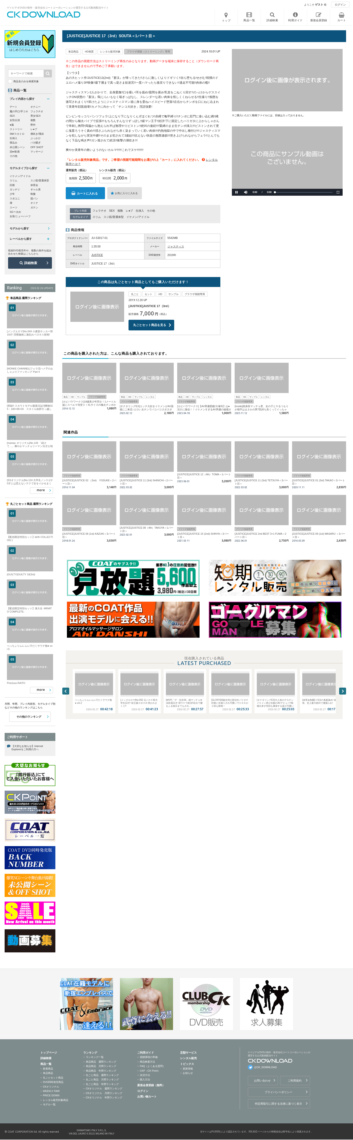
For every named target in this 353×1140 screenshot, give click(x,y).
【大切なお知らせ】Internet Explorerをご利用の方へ (27, 748)
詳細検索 (30, 263)
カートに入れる (87, 193)
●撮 (12, 124)
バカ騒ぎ (35, 142)
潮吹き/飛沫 (37, 133)
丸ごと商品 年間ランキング (102, 1084)
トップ (226, 20)
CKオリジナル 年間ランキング (104, 1097)
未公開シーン (17, 147)
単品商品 (48, 1073)
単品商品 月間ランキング (101, 1066)
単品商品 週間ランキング (101, 1061)
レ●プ (129, 210)
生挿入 (140, 210)
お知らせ (188, 1073)
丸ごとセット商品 (53, 1077)
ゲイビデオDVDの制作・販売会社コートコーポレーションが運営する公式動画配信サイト (58, 7)
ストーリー (16, 129)
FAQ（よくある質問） (152, 1066)
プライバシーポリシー (278, 1092)
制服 (33, 193)
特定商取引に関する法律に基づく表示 (278, 1103)
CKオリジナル (51, 1086)
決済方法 (145, 1075)
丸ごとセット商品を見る (149, 325)
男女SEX (35, 115)
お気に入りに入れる (126, 193)
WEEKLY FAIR (51, 1091)
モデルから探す (19, 228)
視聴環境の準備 (149, 1057)
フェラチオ (99, 210)
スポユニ (15, 198)
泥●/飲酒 (15, 151)
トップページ (48, 1052)
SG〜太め (15, 211)
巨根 (12, 185)
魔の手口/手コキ (19, 111)
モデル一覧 (49, 1104)
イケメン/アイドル (137, 217)
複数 (120, 210)
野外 (33, 124)
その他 (151, 210)
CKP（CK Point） (150, 1070)
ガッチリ (15, 189)
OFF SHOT (36, 147)
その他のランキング (28, 716)
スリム (97, 217)
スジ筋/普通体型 (114, 217)
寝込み (13, 142)
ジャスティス (176, 246)
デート (13, 106)
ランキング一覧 (95, 1057)
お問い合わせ (262, 1080)
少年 (12, 193)
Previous (65, 691)
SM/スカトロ (17, 133)
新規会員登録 (318, 20)
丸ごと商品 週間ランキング (102, 1075)
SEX (112, 210)
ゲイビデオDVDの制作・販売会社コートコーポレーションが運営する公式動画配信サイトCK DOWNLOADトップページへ (44, 14)
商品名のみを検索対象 (26, 81)
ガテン (34, 207)
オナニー (35, 106)
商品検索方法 (147, 1061)
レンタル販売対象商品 (55, 1100)
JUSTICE (97, 255)
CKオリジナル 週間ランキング (104, 1088)
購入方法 (145, 1079)
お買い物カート (147, 1096)
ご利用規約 (295, 1080)
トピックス (187, 1064)
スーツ (13, 207)
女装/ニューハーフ (20, 216)
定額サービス (188, 1052)
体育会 (34, 185)
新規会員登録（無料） (151, 1085)
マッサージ (36, 151)
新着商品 (48, 1068)
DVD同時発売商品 (53, 1082)
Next (342, 691)
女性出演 (15, 120)
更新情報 (188, 1068)
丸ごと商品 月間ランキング (102, 1079)
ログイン (340, 4)
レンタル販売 (188, 1058)
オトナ (34, 202)
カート (341, 20)
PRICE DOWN (51, 1095)
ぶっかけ (35, 138)
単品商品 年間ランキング (101, 1070)
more (41, 490)
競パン (34, 198)
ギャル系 (35, 189)
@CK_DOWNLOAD (265, 1067)
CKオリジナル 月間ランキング (104, 1093)
